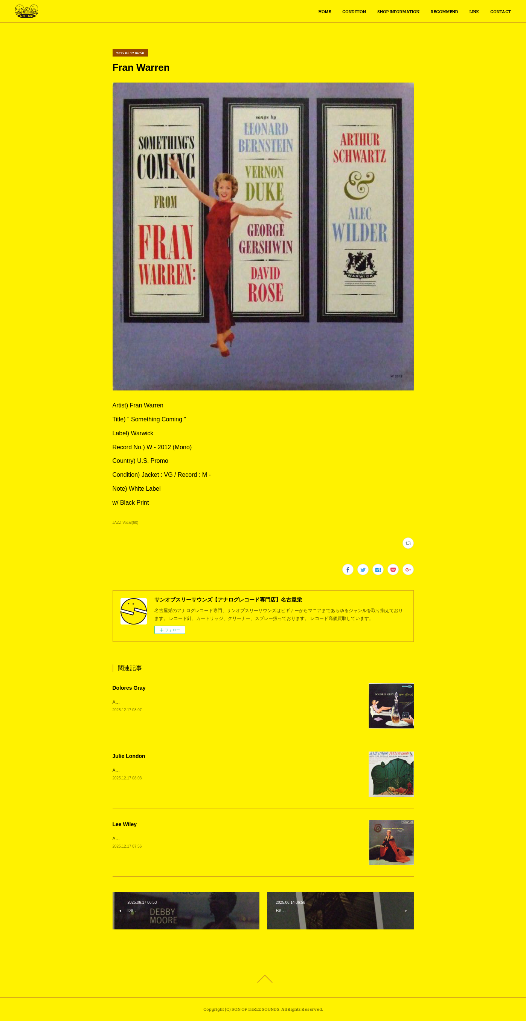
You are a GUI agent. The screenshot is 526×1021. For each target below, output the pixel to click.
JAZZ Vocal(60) (126, 522)
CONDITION (354, 11)
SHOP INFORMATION (398, 11)
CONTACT (500, 11)
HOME (325, 11)
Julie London (129, 756)
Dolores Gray (129, 688)
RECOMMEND (444, 11)
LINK (474, 11)
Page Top (263, 979)
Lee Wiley (125, 824)
